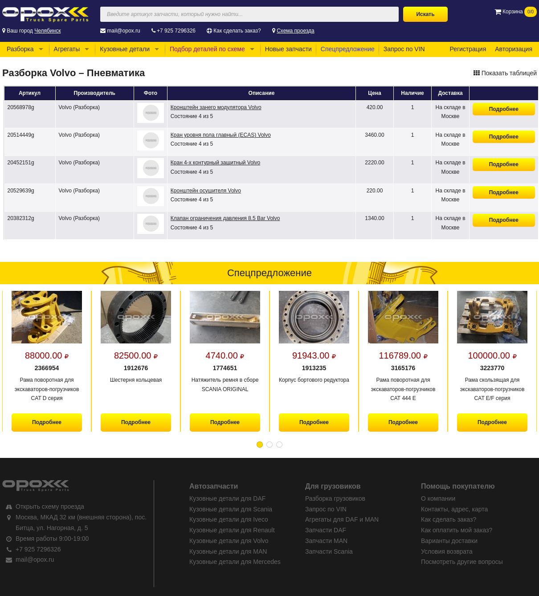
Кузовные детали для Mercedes (235, 561)
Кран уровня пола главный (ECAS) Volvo (221, 135)
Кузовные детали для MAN (228, 551)
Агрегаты (67, 49)
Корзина (515, 11)
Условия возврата (447, 551)
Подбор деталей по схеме (207, 49)
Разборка (20, 49)
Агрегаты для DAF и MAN (342, 519)
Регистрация (467, 49)
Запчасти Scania (329, 551)
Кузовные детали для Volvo (229, 540)
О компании (438, 498)
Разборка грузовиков (335, 498)
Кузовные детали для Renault (232, 530)
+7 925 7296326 (176, 31)
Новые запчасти (288, 49)
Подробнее (504, 109)
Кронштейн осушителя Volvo (206, 191)
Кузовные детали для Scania (230, 509)
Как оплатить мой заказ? (456, 530)
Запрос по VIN (404, 49)
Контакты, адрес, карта (454, 509)
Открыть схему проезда (50, 506)
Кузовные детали (125, 49)
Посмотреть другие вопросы (462, 561)
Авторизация (513, 49)
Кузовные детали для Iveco (228, 519)
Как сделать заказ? (237, 31)
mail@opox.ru (123, 31)
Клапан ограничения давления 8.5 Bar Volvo (225, 218)
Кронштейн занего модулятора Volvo (216, 107)
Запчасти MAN (326, 540)
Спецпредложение (348, 49)
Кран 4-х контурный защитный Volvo (215, 162)
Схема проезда (295, 31)
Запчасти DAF (325, 530)
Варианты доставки (449, 540)
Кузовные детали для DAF (227, 498)
